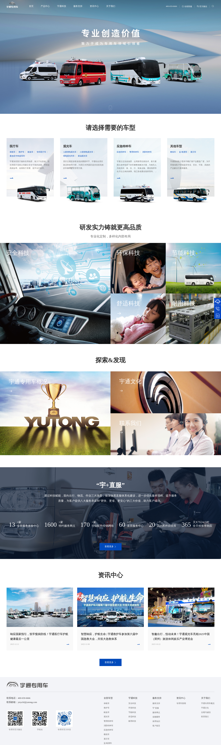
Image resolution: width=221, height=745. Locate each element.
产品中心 (45, 6)
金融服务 (156, 717)
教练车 (173, 152)
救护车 (21, 152)
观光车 (67, 146)
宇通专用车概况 (207, 703)
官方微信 (202, 6)
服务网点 (156, 712)
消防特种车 (147, 152)
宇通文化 (205, 708)
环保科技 (132, 708)
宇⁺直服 (155, 708)
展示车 (193, 152)
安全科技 (132, 703)
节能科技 (132, 712)
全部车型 (108, 698)
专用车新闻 (181, 703)
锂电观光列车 (69, 156)
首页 (31, 6)
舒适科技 (132, 717)
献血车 (30, 152)
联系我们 (205, 717)
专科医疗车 (41, 152)
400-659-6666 (171, 6)
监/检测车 (183, 152)
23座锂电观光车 (86, 152)
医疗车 (14, 146)
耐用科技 (132, 721)
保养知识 (156, 721)
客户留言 (156, 726)
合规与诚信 (206, 712)
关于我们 (110, 6)
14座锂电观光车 (69, 152)
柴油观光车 (82, 156)
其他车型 (176, 146)
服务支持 (77, 6)
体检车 (12, 152)
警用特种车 (134, 152)
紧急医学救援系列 (17, 156)
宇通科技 (61, 6)
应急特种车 (124, 146)
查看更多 (111, 546)
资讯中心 (94, 6)
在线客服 (187, 6)
